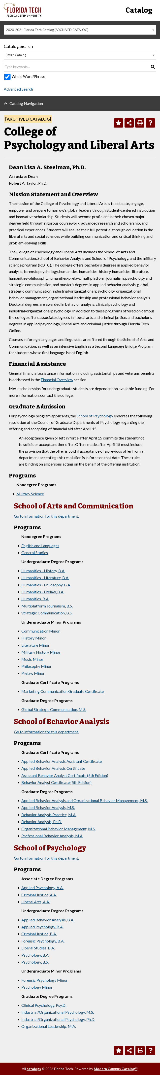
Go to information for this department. (46, 516)
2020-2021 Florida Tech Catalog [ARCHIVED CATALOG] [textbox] (47, 30)
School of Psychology (95, 415)
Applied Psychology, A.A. (42, 887)
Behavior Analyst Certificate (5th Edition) (56, 782)
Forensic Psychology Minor (44, 980)
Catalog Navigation (26, 103)
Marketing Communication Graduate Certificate (62, 691)
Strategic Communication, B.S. (46, 612)
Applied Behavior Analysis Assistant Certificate (61, 761)
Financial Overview (57, 379)
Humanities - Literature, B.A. (45, 577)
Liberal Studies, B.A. (38, 947)
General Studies (34, 552)
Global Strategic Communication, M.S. (53, 709)
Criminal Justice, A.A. (39, 894)
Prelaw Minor (33, 673)
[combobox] (80, 30)
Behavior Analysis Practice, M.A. (48, 814)
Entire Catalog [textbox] (16, 55)
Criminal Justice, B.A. (39, 933)
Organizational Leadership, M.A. (48, 1026)
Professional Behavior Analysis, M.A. (52, 835)
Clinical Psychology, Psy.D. (43, 1005)
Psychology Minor (37, 987)
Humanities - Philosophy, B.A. (46, 584)
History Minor (33, 638)
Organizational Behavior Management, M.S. (58, 828)
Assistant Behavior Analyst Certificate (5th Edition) (64, 775)
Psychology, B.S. (35, 962)
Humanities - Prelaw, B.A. (42, 591)
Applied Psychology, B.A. (42, 926)
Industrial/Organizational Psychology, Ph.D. (58, 1019)
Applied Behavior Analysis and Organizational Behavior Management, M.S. (84, 800)
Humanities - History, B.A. (43, 570)
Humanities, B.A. (35, 598)
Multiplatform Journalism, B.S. (47, 606)
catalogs (34, 1069)
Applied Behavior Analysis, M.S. (48, 807)
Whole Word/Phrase (28, 76)
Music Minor (32, 659)
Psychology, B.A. (35, 955)
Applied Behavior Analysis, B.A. (47, 919)
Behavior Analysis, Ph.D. (41, 821)
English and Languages (40, 545)
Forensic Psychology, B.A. (42, 941)
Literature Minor (35, 645)
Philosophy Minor (36, 666)
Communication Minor (40, 631)
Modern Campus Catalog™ (115, 1069)
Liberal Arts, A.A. (35, 901)
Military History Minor (41, 652)
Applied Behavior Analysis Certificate (53, 768)
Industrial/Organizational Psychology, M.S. (57, 1012)
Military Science (30, 493)
